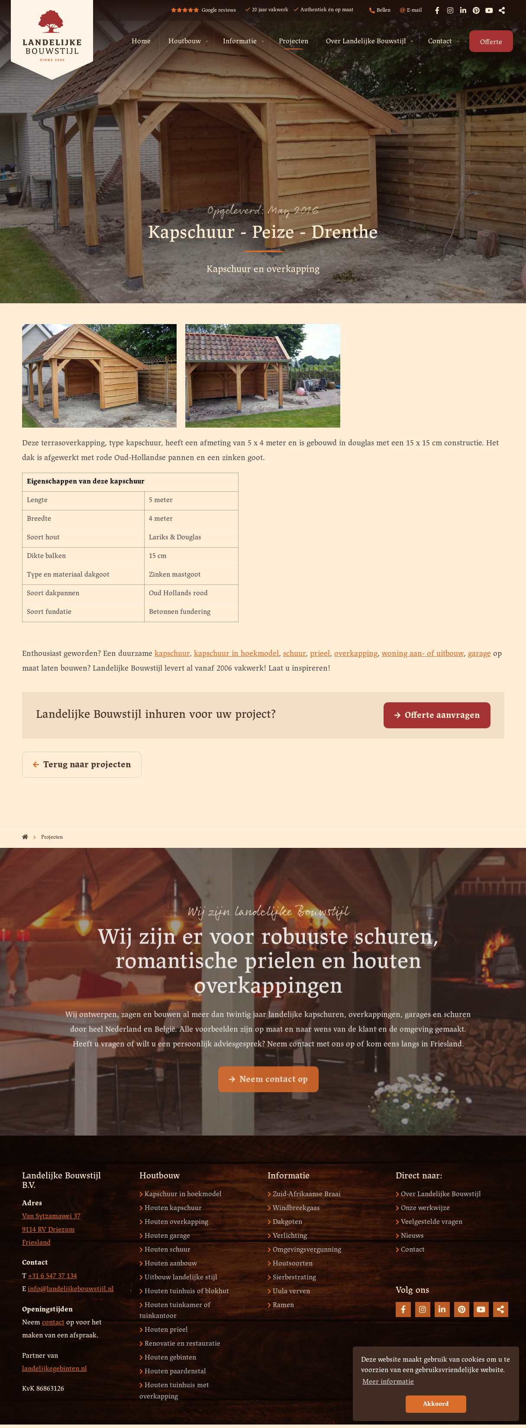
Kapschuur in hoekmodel (180, 1194)
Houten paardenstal (172, 1371)
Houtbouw (184, 41)
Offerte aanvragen (437, 715)
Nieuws (410, 1236)
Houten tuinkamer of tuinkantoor (174, 1311)
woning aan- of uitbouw (423, 654)
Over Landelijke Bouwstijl (366, 41)
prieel (320, 654)
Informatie (240, 41)
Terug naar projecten (82, 765)
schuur (294, 654)
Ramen (281, 1305)
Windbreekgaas (294, 1208)
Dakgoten (285, 1222)
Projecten (293, 41)
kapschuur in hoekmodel (236, 654)
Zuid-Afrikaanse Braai (304, 1194)
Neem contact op (268, 1099)
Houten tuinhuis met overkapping (174, 1391)
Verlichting (287, 1236)
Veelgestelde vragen (429, 1222)
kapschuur (172, 654)
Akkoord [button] (436, 1404)
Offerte (491, 42)
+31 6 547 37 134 (52, 1276)
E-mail (411, 10)
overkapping (356, 654)
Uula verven (289, 1291)
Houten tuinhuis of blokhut (184, 1291)
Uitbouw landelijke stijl (178, 1277)
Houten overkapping (173, 1222)
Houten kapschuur (170, 1208)
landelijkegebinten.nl (54, 1369)
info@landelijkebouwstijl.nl (71, 1289)
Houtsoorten (290, 1263)
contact (53, 1322)
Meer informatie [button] (388, 1382)
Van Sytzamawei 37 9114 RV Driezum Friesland (51, 1229)
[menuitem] (141, 42)
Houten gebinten (167, 1357)
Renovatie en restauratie (179, 1343)
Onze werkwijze (423, 1208)
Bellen (379, 10)
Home (141, 41)
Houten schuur (164, 1249)
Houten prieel (163, 1330)
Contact (440, 41)
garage (479, 654)
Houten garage (164, 1236)
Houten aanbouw (168, 1263)
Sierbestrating (292, 1277)
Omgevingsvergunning (304, 1249)
